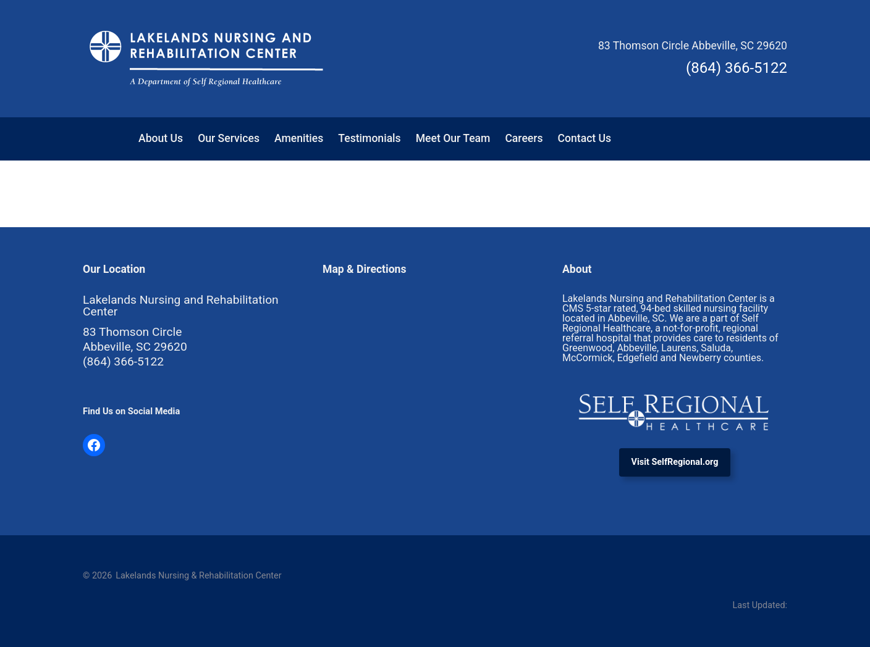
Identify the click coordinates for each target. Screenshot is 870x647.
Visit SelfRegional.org (675, 462)
